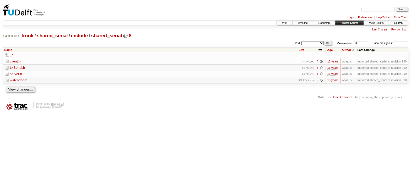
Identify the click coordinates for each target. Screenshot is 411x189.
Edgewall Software (51, 107)
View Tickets (376, 23)
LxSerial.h (17, 68)
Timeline (302, 23)
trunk (27, 35)
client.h (15, 61)
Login (351, 17)
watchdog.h (19, 80)
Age (330, 49)
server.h (16, 74)
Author (346, 49)
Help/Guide (383, 17)
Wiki (284, 23)
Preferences (365, 17)
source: (11, 35)
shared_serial (52, 35)
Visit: (298, 42)
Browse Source (349, 23)
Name (8, 49)
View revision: (345, 43)
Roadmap (324, 23)
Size (301, 49)
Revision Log (399, 29)
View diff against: (391, 43)
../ (11, 55)
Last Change (379, 29)
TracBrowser (341, 97)
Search (398, 23)
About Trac (400, 17)
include (79, 35)
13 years (332, 61)
